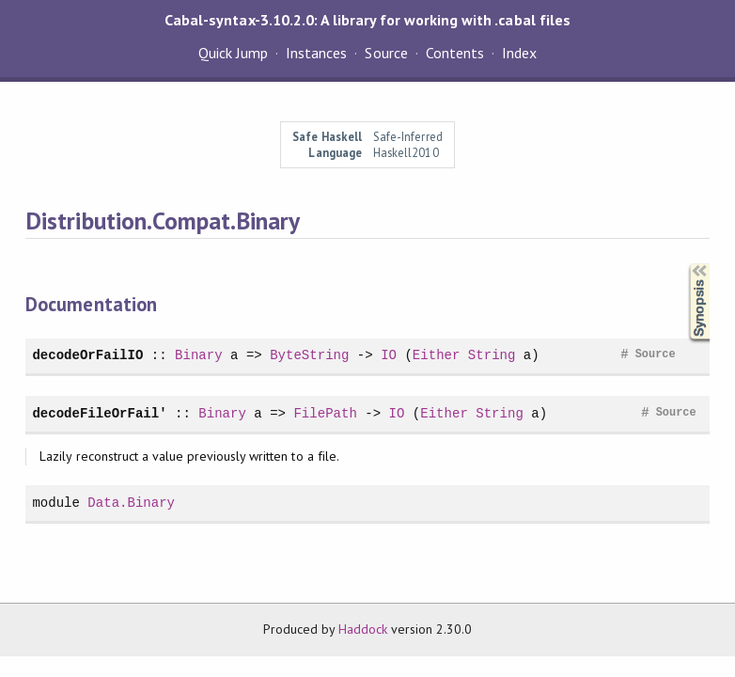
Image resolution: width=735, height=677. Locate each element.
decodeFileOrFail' (99, 413)
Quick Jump (233, 52)
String (492, 355)
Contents (455, 52)
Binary (199, 355)
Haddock (362, 629)
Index (519, 52)
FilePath (324, 413)
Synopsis (684, 263)
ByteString (309, 355)
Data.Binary (131, 503)
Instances (316, 52)
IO (389, 355)
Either (437, 355)
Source (386, 52)
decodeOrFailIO (87, 355)
